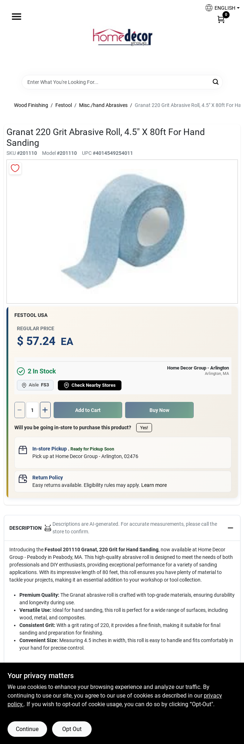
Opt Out (72, 729)
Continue (27, 729)
